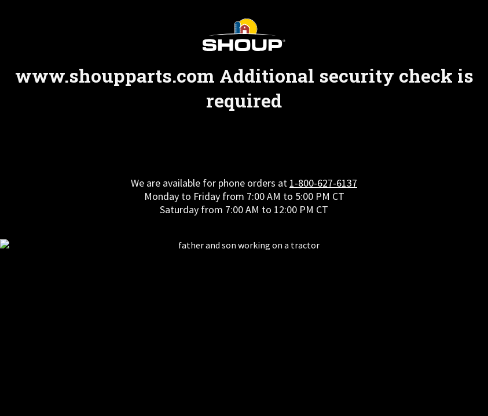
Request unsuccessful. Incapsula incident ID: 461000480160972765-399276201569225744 (244, 208)
